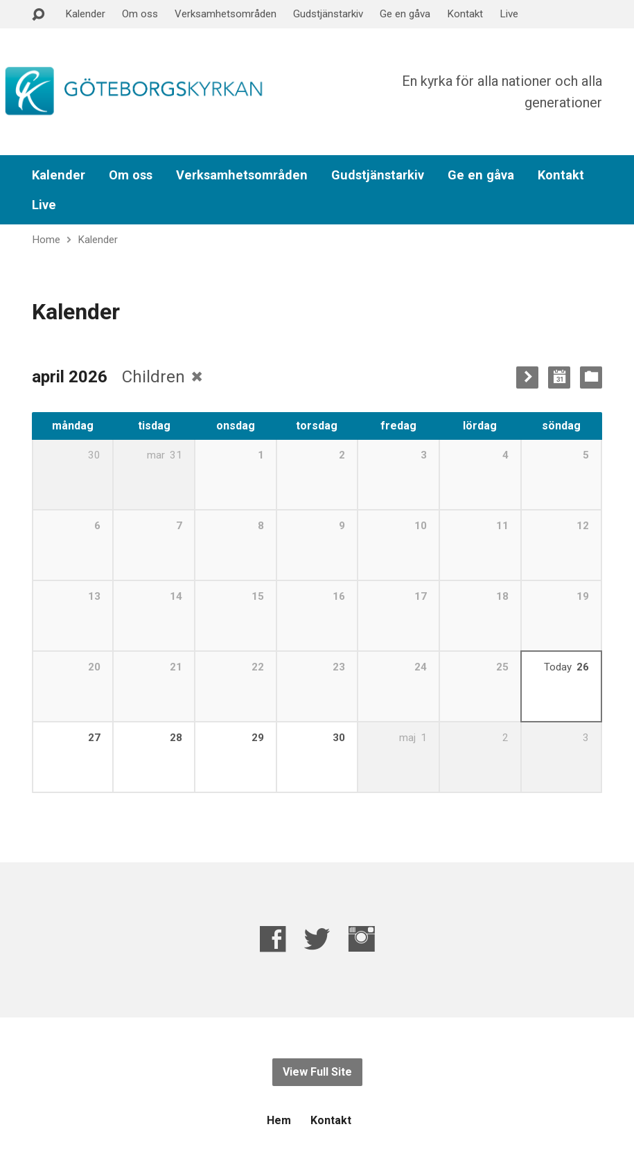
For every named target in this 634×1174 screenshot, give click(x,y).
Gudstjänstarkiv (328, 14)
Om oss (140, 14)
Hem (279, 1120)
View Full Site (317, 1071)
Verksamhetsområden (225, 14)
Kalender (85, 14)
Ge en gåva (405, 14)
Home (46, 239)
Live (509, 14)
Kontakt (465, 14)
